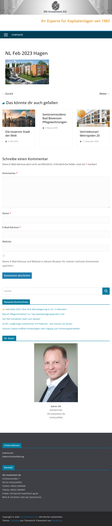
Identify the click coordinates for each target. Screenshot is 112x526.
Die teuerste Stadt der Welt (17, 133)
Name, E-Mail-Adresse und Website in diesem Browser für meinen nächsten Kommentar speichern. (50, 263)
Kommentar (10, 173)
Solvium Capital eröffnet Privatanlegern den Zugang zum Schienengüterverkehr (41, 328)
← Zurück (7, 93)
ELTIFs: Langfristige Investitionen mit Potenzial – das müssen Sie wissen (37, 323)
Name (6, 213)
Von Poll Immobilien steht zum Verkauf (21, 319)
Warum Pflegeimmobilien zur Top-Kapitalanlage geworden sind (33, 314)
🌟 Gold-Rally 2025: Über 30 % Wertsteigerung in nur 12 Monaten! (34, 309)
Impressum (7, 452)
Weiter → (104, 93)
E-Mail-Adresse (11, 227)
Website (6, 241)
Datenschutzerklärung (13, 456)
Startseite (17, 34)
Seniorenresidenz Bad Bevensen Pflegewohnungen (54, 118)
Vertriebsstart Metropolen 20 (90, 133)
